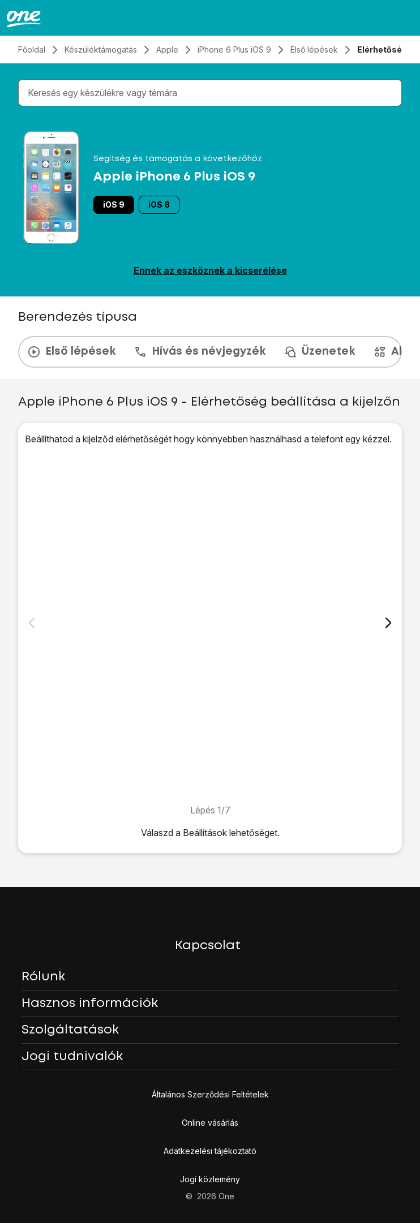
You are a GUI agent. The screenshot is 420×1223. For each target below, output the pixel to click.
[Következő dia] (388, 623)
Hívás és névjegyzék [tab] (199, 352)
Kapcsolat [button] (208, 945)
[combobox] (212, 93)
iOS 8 (159, 204)
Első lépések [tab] (71, 352)
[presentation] (210, 352)
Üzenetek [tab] (319, 352)
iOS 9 (114, 204)
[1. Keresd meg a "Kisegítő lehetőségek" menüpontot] (210, 624)
